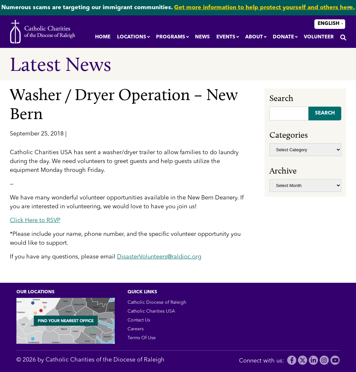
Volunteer (319, 37)
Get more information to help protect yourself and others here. (264, 7)
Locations (131, 37)
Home (102, 37)
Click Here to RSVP (35, 220)
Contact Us (139, 320)
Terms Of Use (142, 338)
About (254, 37)
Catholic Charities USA (151, 311)
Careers (136, 329)
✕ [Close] (349, 7)
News (202, 37)
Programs (170, 37)
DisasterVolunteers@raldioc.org (159, 257)
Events (225, 37)
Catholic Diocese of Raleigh (157, 302)
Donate (283, 37)
